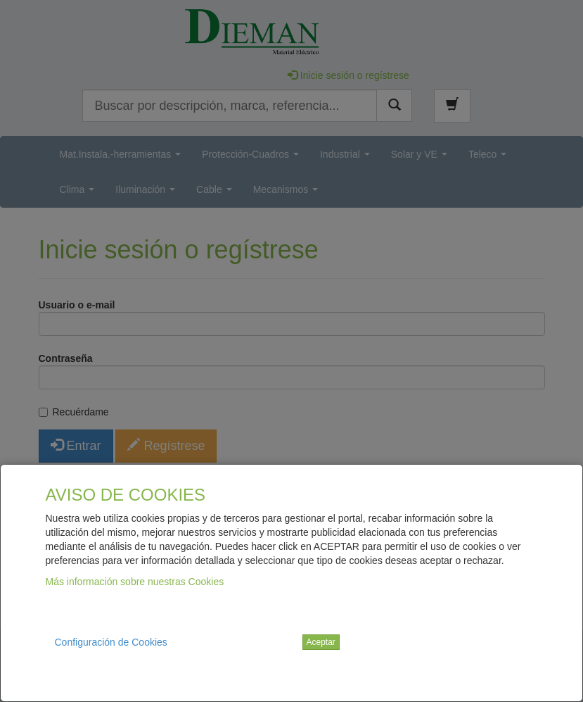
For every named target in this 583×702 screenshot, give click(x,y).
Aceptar (321, 642)
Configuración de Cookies (111, 642)
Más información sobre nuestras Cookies (135, 581)
